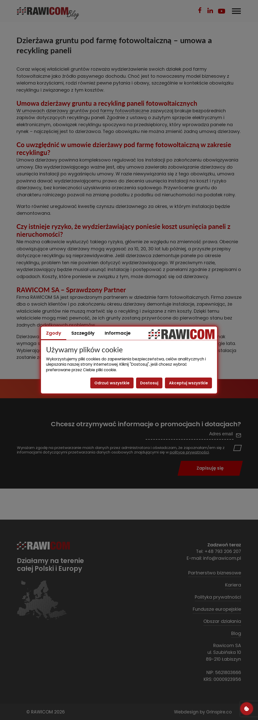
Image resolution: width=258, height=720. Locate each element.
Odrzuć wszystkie (112, 383)
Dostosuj (149, 383)
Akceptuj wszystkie (188, 383)
